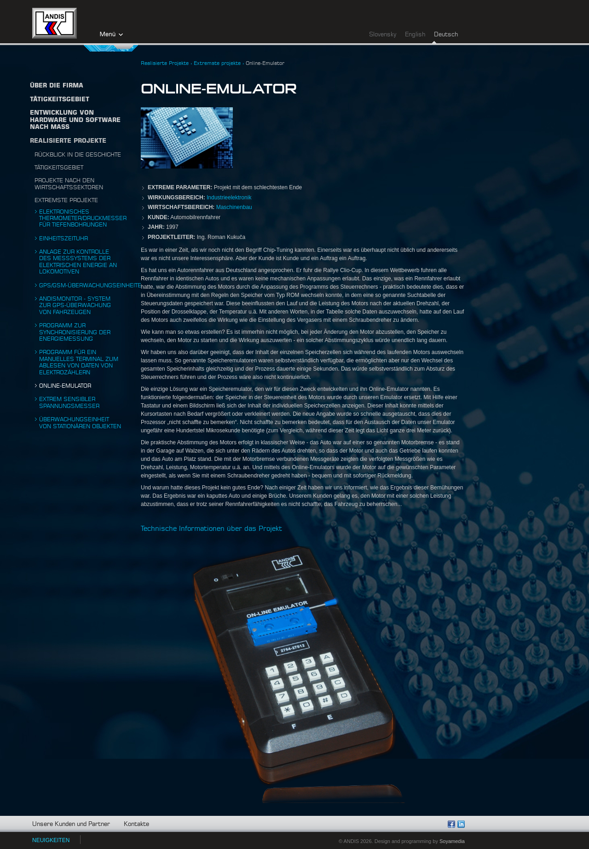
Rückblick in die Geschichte (78, 154)
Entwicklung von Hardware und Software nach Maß (75, 120)
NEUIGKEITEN (50, 840)
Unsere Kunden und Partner (71, 824)
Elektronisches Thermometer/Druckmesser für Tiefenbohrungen (83, 218)
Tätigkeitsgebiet (59, 167)
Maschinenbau (234, 207)
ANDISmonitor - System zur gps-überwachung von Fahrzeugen (75, 305)
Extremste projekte (66, 200)
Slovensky (382, 35)
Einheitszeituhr (63, 238)
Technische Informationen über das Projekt (211, 528)
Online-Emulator (65, 386)
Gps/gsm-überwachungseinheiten (92, 285)
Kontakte (136, 824)
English (415, 35)
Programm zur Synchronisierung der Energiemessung (74, 332)
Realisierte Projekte (68, 141)
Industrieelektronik (229, 197)
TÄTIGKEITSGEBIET (59, 100)
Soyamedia (452, 841)
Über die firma (56, 86)
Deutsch (446, 35)
